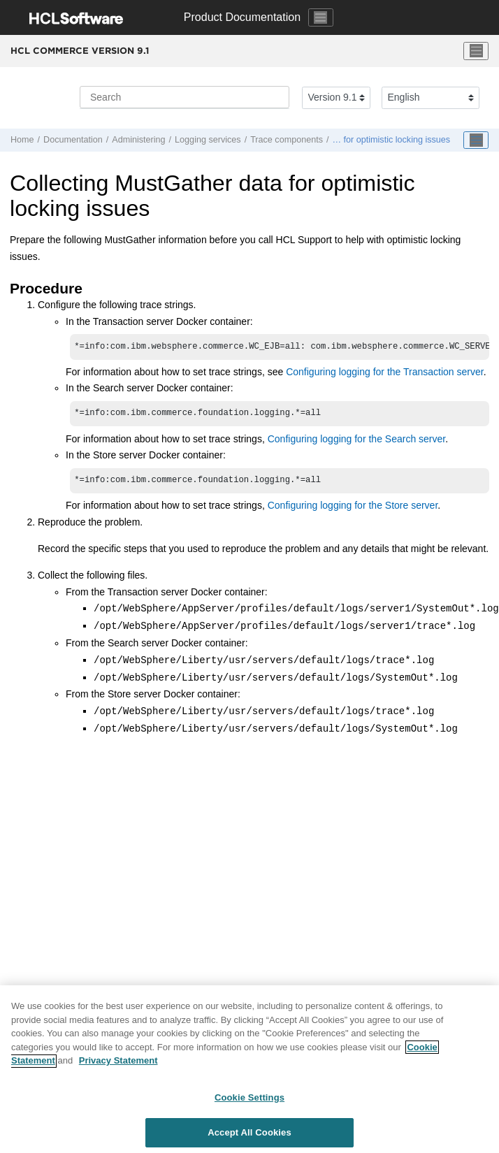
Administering (138, 140)
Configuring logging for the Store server (353, 509)
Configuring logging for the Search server (356, 441)
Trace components (286, 140)
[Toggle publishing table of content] (476, 140)
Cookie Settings (249, 1101)
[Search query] (184, 97)
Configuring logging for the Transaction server (385, 373)
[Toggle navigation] (320, 17)
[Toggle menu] (476, 51)
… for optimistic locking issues (391, 140)
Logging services (208, 140)
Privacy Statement (118, 1064)
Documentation (73, 140)
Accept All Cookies (249, 1137)
